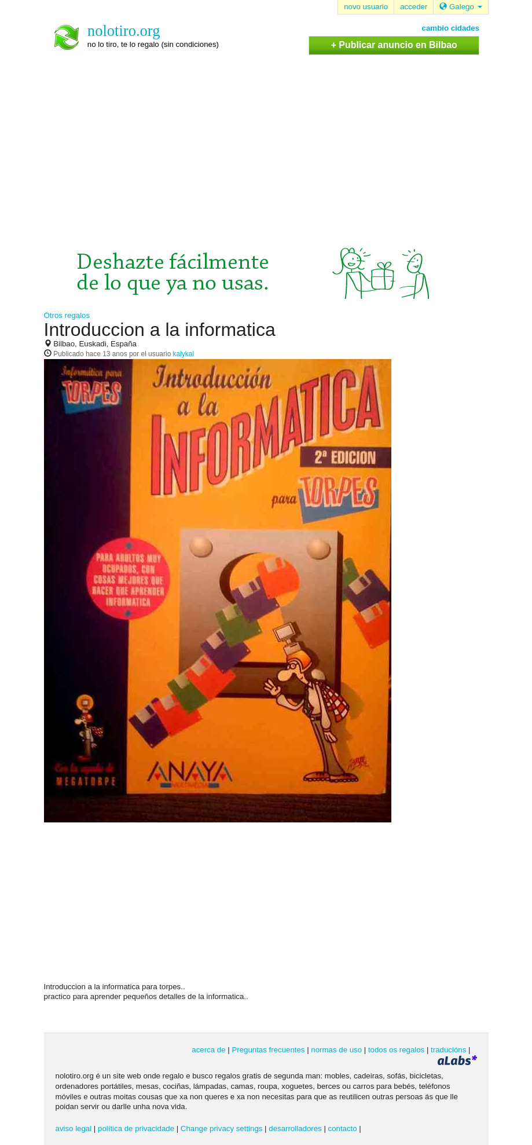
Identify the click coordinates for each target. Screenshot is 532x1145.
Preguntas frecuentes (268, 1049)
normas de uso (336, 1049)
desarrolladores (295, 1128)
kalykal (184, 354)
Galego (460, 6)
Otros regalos (67, 315)
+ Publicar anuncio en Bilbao (394, 45)
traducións (448, 1049)
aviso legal (74, 1128)
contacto (342, 1128)
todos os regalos (396, 1049)
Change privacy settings (222, 1128)
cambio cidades (451, 28)
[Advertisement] (266, 142)
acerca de (208, 1049)
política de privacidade (136, 1128)
